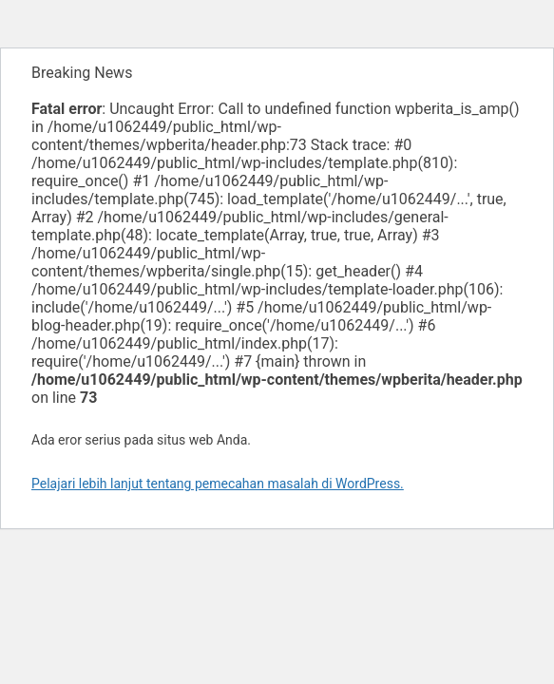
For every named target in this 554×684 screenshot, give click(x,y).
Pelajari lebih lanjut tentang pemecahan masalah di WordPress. (217, 483)
